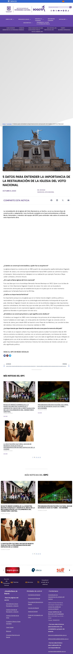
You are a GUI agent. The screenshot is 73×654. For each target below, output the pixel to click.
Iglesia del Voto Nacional (45, 192)
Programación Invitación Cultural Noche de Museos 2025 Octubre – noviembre (53, 406)
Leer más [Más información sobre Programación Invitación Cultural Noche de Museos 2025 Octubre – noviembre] (40, 412)
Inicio (4, 124)
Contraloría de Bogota (34, 595)
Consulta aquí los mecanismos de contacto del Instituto (56, 597)
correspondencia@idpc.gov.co (57, 651)
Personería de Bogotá (34, 598)
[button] (51, 200)
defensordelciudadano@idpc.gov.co (58, 639)
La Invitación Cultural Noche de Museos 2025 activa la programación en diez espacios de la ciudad (19, 446)
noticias (9, 124)
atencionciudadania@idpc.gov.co (57, 635)
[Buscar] (70, 7)
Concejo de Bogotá (33, 608)
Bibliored (8, 631)
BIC (38, 190)
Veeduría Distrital (33, 611)
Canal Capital (9, 627)
